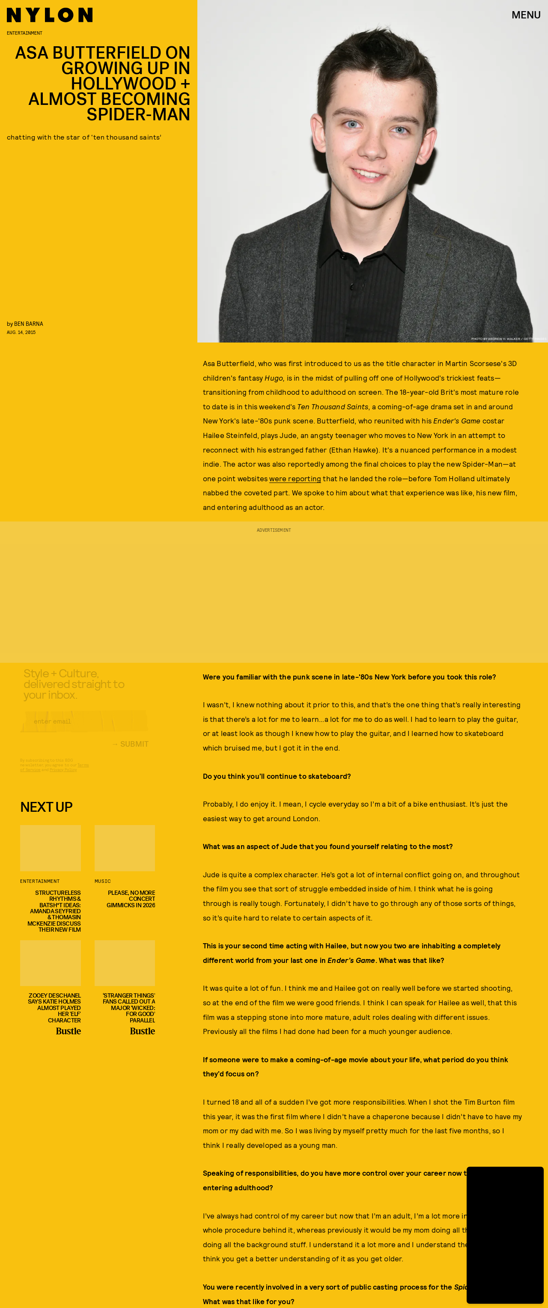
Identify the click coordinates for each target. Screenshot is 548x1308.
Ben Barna (28, 323)
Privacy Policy (63, 776)
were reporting (295, 478)
